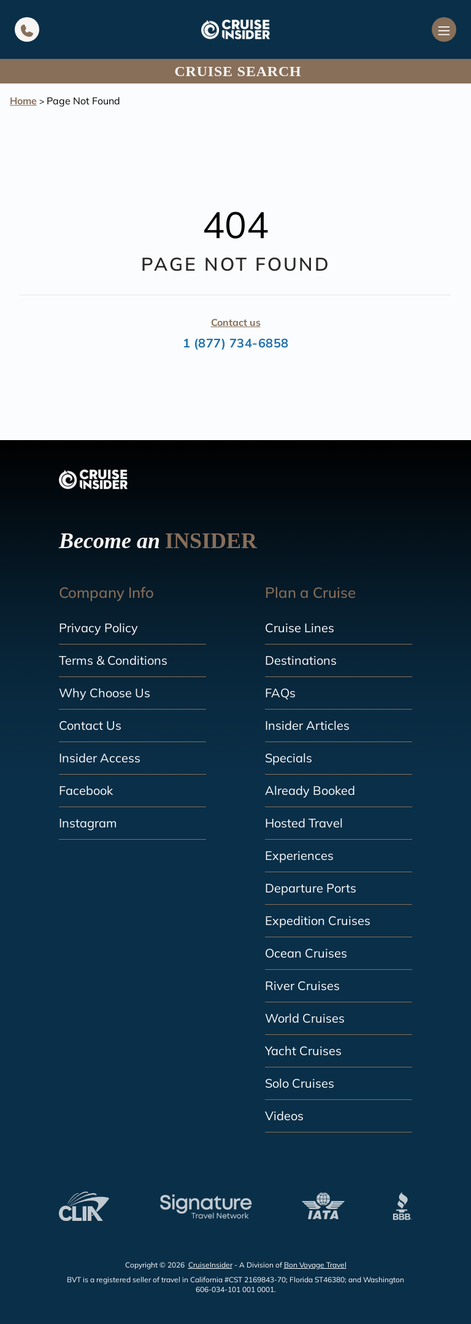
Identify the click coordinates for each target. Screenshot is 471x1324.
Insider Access (99, 757)
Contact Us (90, 725)
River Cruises (302, 985)
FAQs (280, 692)
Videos (284, 1115)
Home (23, 101)
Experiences (299, 855)
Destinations (301, 660)
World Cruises (305, 1018)
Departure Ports (310, 888)
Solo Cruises (299, 1083)
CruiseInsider (210, 1264)
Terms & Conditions (113, 660)
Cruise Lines (299, 627)
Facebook (86, 790)
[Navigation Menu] (444, 29)
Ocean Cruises (306, 953)
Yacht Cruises (303, 1050)
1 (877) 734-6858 (236, 342)
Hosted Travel (304, 822)
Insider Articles (307, 725)
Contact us (236, 322)
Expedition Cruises (317, 920)
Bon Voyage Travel (315, 1264)
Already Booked (310, 790)
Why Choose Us (104, 692)
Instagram (88, 822)
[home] (235, 29)
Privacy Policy (98, 627)
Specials (288, 757)
